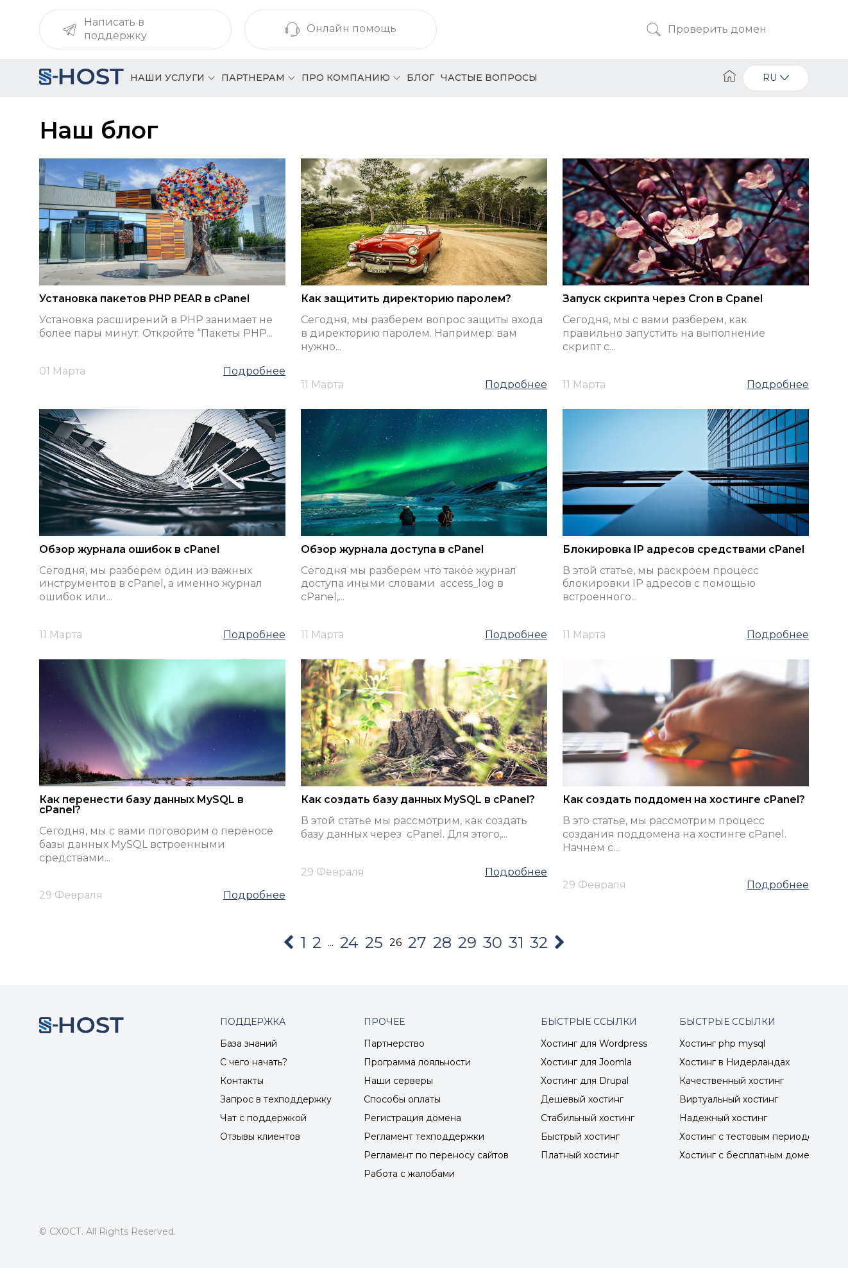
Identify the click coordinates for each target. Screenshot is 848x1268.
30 (492, 942)
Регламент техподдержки (424, 1136)
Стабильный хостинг (587, 1117)
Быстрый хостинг (580, 1136)
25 (374, 942)
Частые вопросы (489, 77)
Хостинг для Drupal (585, 1080)
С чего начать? (253, 1062)
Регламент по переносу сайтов (436, 1155)
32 (539, 942)
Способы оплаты (402, 1099)
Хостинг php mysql (722, 1043)
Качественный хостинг (731, 1080)
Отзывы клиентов (260, 1136)
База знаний (248, 1043)
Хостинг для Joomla (586, 1062)
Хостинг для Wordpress (594, 1043)
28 (442, 942)
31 (516, 942)
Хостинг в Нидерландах (734, 1062)
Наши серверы (398, 1080)
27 (417, 942)
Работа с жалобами (409, 1173)
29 (467, 942)
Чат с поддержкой (263, 1117)
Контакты (242, 1080)
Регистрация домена (412, 1117)
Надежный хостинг (723, 1117)
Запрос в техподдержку (276, 1099)
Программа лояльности (417, 1062)
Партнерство (394, 1043)
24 (349, 942)
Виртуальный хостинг (728, 1099)
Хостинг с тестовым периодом (749, 1136)
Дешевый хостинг (582, 1099)
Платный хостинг (580, 1155)
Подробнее (254, 371)
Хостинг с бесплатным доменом (753, 1155)
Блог (420, 77)
